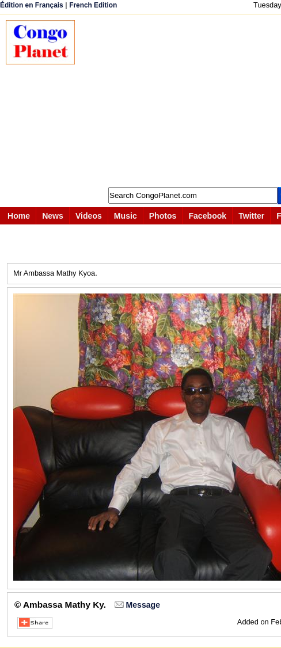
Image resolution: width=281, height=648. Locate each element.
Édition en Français (31, 5)
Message (143, 604)
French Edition (93, 5)
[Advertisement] (183, 100)
